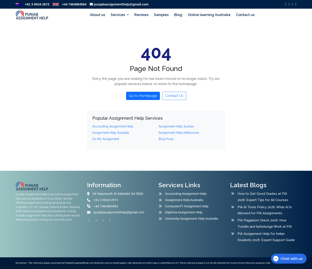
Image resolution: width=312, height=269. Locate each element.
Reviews (141, 15)
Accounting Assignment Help (185, 193)
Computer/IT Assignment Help (186, 206)
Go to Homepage (143, 96)
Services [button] (118, 15)
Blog (178, 15)
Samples (161, 15)
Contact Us (174, 96)
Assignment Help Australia (184, 200)
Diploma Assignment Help (183, 212)
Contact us (245, 15)
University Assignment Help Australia (191, 218)
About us (97, 15)
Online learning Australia (209, 15)
